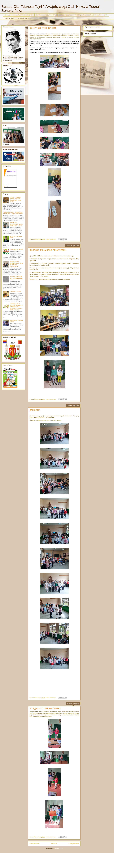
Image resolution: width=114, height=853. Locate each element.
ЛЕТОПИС (30, 15)
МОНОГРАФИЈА (95, 15)
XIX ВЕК (38, 15)
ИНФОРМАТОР (18, 15)
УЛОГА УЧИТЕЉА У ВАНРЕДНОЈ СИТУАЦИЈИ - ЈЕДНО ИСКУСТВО (13, 213)
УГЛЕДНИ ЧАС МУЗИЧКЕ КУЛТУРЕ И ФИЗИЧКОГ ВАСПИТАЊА (16, 264)
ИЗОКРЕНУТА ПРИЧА (16, 250)
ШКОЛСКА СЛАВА (15, 291)
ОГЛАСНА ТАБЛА (23, 18)
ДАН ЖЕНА (35, 410)
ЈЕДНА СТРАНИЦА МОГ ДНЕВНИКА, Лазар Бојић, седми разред (15, 199)
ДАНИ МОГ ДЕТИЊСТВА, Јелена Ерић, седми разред (16, 224)
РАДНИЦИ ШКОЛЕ (80, 15)
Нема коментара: (51, 239)
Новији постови (34, 843)
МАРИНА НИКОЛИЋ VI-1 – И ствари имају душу (16, 278)
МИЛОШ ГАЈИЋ (9, 18)
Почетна (7, 15)
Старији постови (74, 843)
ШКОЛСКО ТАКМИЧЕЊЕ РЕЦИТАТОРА (48, 250)
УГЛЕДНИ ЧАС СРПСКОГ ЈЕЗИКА (45, 708)
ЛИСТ (105, 15)
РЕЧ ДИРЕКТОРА (50, 15)
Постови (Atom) (59, 848)
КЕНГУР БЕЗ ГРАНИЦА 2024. (43, 28)
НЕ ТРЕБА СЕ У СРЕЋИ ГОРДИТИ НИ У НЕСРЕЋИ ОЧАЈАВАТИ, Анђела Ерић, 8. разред (16, 306)
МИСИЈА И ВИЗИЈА (65, 15)
